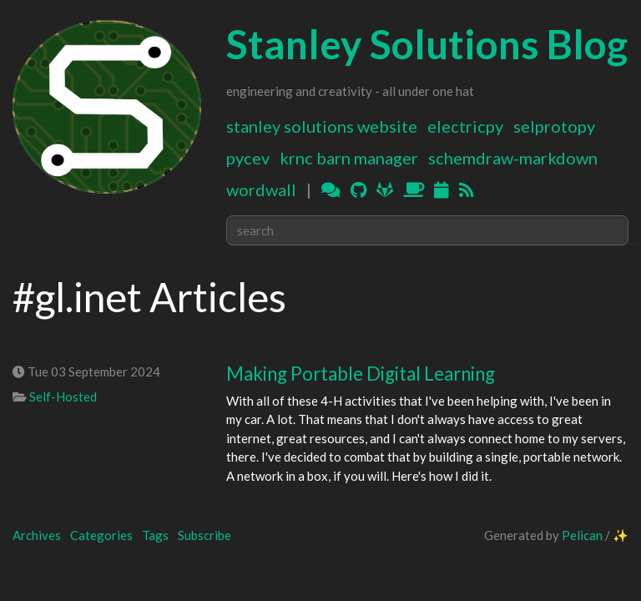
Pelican (582, 535)
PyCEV (248, 158)
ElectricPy (465, 126)
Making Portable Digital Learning (360, 373)
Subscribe (204, 535)
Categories (101, 535)
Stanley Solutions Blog (427, 44)
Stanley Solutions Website (321, 126)
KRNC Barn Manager (349, 158)
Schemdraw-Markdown (513, 158)
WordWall (261, 189)
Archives (37, 535)
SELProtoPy (554, 126)
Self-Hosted (63, 396)
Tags (155, 535)
